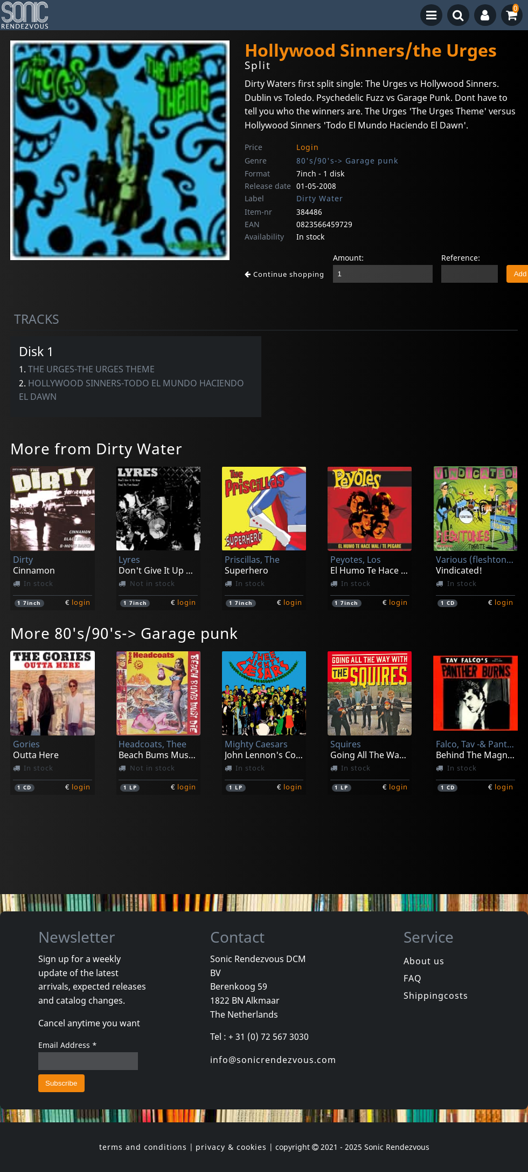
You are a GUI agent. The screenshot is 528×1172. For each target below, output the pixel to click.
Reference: (460, 258)
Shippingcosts (436, 995)
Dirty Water (319, 198)
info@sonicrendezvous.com (273, 1060)
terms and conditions (143, 1147)
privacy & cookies (231, 1147)
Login (307, 147)
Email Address (67, 1045)
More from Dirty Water (96, 448)
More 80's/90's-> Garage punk (124, 633)
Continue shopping (284, 274)
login (81, 602)
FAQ (413, 978)
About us (424, 961)
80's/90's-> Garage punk (347, 160)
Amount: (348, 258)
